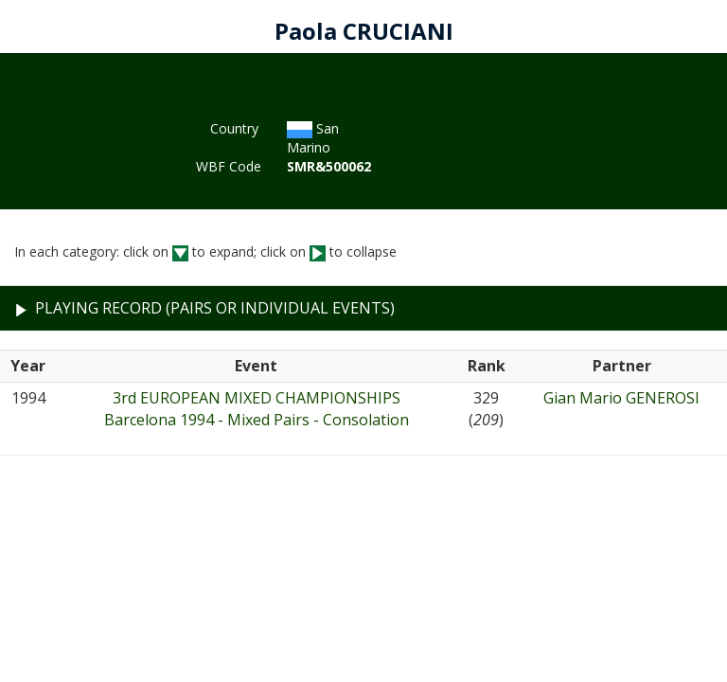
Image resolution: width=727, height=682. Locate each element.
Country (234, 128)
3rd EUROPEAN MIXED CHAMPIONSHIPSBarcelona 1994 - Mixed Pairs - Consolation (256, 408)
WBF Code (227, 166)
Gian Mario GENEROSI (621, 397)
